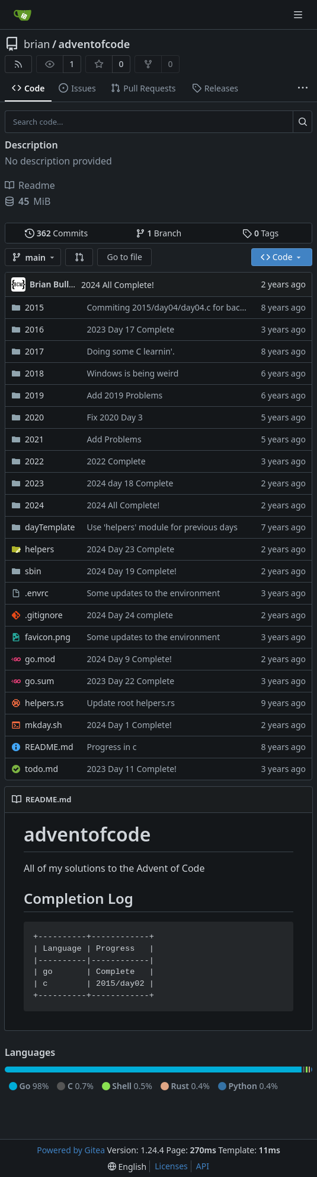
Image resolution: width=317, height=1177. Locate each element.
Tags (260, 233)
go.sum (39, 680)
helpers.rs (44, 702)
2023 (34, 483)
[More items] (302, 88)
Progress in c (111, 746)
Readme (30, 185)
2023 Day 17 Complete (130, 329)
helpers (39, 549)
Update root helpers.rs (130, 702)
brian (37, 44)
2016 (34, 329)
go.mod (40, 659)
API (202, 1166)
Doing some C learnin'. (130, 351)
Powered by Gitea (71, 1150)
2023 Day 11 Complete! (131, 768)
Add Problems (114, 439)
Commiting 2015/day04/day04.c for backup (170, 307)
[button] (79, 257)
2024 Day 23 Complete (130, 549)
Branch (159, 233)
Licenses (171, 1166)
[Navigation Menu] (299, 14)
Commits (56, 233)
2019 (34, 395)
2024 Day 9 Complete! (129, 659)
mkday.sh (43, 724)
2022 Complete (116, 461)
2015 (34, 307)
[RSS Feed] (18, 64)
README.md (49, 746)
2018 (34, 373)
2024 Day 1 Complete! (129, 724)
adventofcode (94, 44)
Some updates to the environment (153, 593)
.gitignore (44, 615)
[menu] (127, 1166)
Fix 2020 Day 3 (114, 417)
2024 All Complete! (117, 284)
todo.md (41, 768)
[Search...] (302, 121)
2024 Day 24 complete (130, 615)
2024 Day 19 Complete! (131, 571)
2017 (34, 351)
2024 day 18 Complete (130, 483)
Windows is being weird (132, 373)
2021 (34, 439)
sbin (33, 571)
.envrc (37, 593)
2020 (34, 417)
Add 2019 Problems (124, 395)
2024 (34, 505)
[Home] (22, 15)
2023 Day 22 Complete (130, 680)
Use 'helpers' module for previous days (162, 527)
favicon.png (48, 637)
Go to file (124, 256)
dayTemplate (50, 527)
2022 (34, 461)
